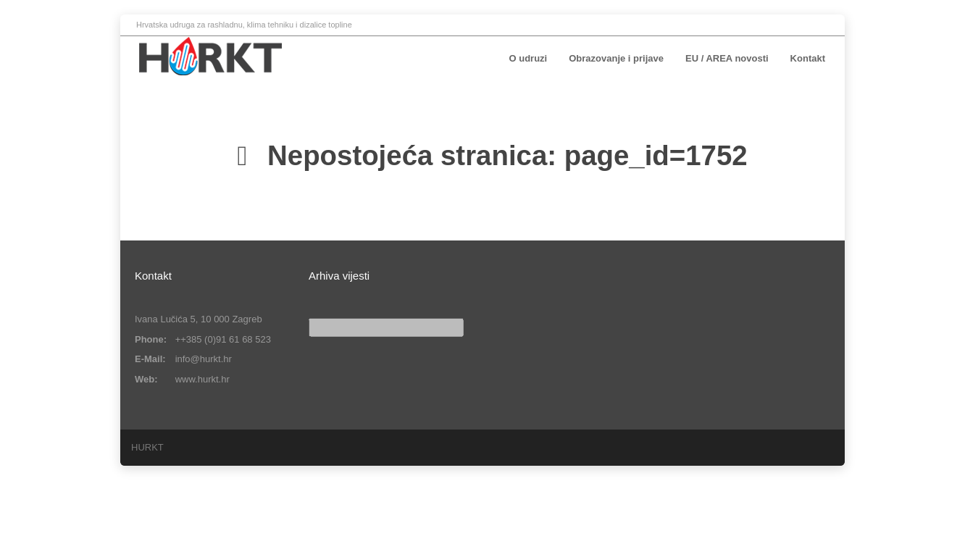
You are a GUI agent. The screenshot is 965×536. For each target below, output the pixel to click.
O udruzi (528, 58)
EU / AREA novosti (727, 58)
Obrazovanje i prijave (616, 58)
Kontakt (807, 58)
